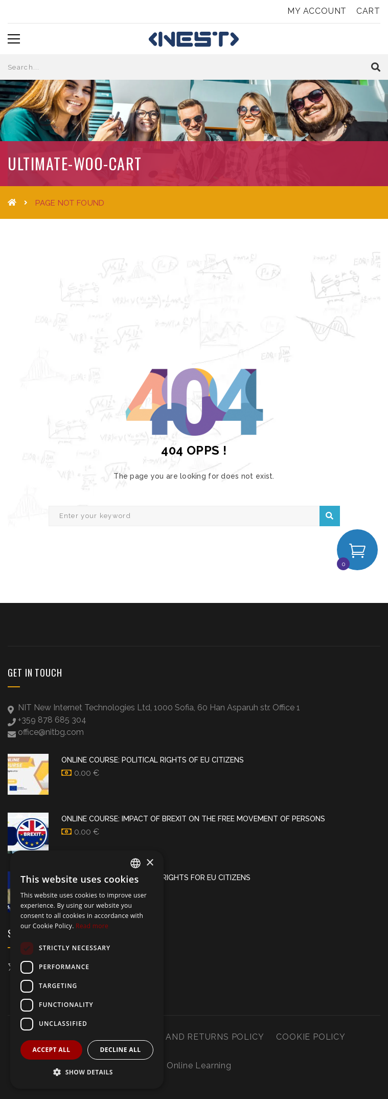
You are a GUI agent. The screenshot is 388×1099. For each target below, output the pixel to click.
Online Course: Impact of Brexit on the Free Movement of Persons (193, 819)
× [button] (149, 863)
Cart (368, 11)
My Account (317, 11)
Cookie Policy (310, 1037)
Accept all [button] (52, 1049)
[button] (86, 1072)
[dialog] (87, 969)
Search (329, 516)
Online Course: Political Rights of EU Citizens (152, 760)
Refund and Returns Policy (195, 1037)
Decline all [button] (120, 1049)
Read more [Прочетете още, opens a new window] (92, 926)
